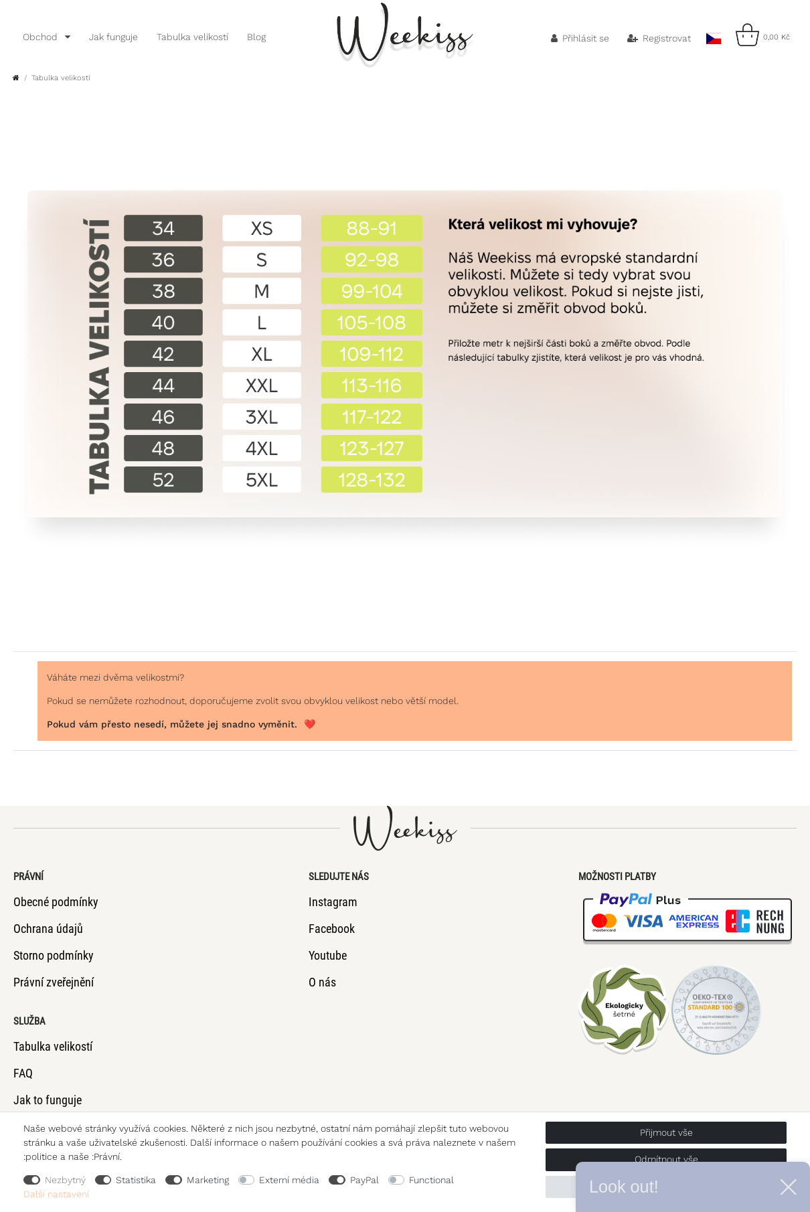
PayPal (364, 1180)
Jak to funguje (47, 1100)
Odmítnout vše (666, 1159)
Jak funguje (113, 36)
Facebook (332, 929)
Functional (431, 1180)
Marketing (208, 1180)
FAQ (23, 1073)
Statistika (136, 1180)
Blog (256, 36)
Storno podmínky (53, 955)
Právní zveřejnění (53, 982)
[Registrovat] (659, 38)
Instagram (333, 902)
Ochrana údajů (48, 929)
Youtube (328, 955)
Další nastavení (56, 1194)
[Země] (713, 35)
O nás (322, 982)
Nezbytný (65, 1180)
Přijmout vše (666, 1132)
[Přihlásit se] (580, 38)
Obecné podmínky (55, 902)
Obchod (41, 36)
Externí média (289, 1180)
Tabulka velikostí (192, 36)
